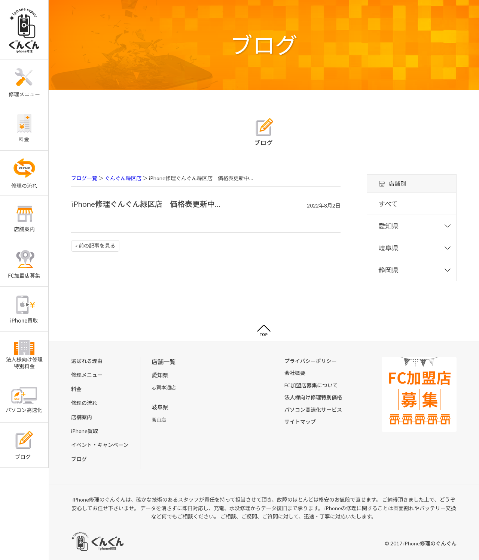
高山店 (159, 420)
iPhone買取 (84, 431)
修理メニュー (87, 375)
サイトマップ (300, 421)
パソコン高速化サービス (313, 409)
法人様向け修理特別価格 (313, 397)
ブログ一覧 (84, 178)
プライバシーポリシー (310, 361)
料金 (76, 389)
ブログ (79, 459)
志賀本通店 (164, 387)
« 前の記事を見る (95, 245)
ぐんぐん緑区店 (123, 178)
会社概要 (294, 373)
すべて (388, 204)
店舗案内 (81, 417)
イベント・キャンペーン (99, 445)
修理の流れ (84, 403)
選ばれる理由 (87, 361)
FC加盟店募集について (311, 385)
